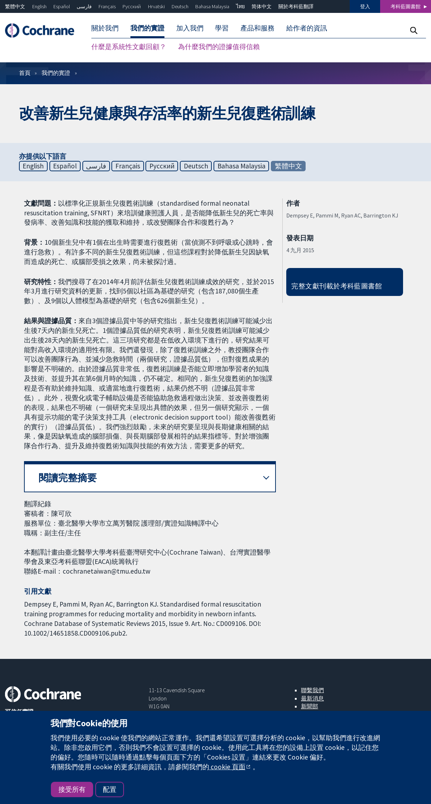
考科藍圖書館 (406, 6)
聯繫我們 (312, 690)
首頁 (24, 72)
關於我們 (105, 28)
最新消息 (312, 698)
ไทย (240, 6)
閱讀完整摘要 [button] (68, 478)
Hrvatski (156, 6)
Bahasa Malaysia (212, 6)
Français (107, 6)
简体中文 (262, 6)
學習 (222, 28)
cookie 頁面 (227, 766)
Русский (132, 6)
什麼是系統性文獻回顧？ (128, 46)
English (39, 6)
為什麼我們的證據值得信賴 (219, 46)
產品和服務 (257, 28)
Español (61, 6)
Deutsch (180, 6)
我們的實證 (147, 28)
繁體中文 (15, 6)
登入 (365, 6)
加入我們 (189, 28)
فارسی (84, 6)
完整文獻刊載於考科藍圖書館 (336, 286)
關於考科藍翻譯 (295, 6)
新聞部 (309, 706)
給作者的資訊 (306, 28)
